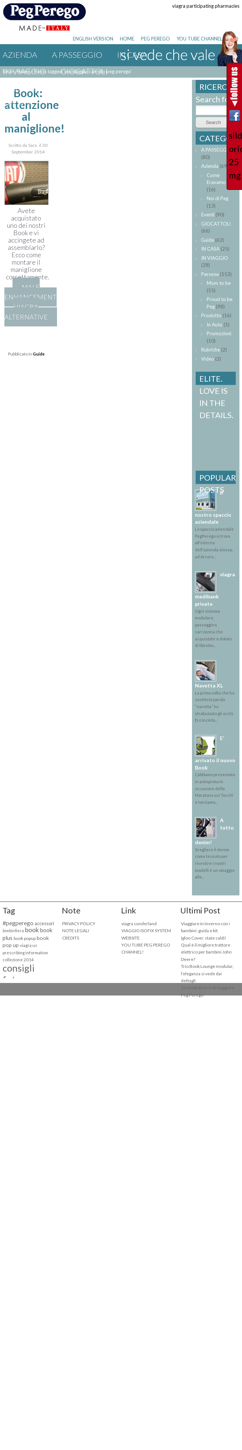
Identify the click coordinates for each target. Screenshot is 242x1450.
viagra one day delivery (54, 88)
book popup (25, 938)
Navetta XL (209, 685)
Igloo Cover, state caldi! (204, 938)
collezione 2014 (18, 959)
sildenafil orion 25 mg (235, 155)
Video (207, 359)
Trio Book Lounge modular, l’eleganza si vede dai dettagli (207, 973)
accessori (44, 923)
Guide (132, 88)
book (32, 930)
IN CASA (210, 249)
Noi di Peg (217, 198)
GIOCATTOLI (84, 71)
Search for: (215, 99)
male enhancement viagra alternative (30, 302)
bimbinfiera (13, 930)
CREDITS (70, 938)
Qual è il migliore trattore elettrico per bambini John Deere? (206, 952)
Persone (210, 274)
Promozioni (219, 333)
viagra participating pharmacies (205, 6)
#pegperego (18, 922)
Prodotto (211, 315)
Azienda (20, 55)
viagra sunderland (139, 923)
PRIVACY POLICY (78, 923)
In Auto (215, 325)
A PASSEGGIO (77, 55)
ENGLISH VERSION (93, 39)
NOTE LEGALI (75, 930)
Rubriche (210, 350)
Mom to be (219, 283)
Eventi (17, 104)
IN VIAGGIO (24, 71)
